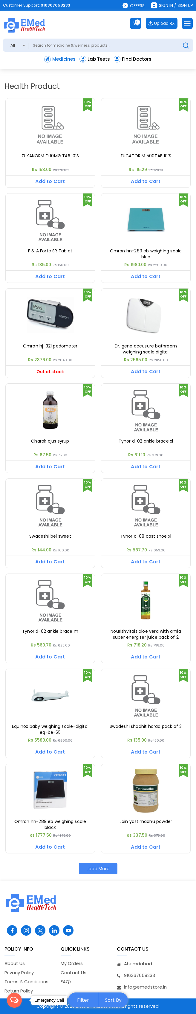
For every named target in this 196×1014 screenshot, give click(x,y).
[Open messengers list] (14, 1000)
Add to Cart (50, 181)
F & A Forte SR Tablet (50, 251)
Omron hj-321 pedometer (50, 346)
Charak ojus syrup (50, 441)
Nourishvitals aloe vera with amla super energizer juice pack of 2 (146, 634)
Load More (98, 868)
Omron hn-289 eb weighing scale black (50, 824)
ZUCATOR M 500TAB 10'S (145, 156)
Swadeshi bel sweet (50, 536)
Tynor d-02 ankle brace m (50, 631)
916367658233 (55, 5)
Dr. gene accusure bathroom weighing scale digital (146, 349)
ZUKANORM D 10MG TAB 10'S (50, 156)
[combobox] (15, 45)
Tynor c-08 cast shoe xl (146, 536)
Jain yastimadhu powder (146, 821)
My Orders (72, 963)
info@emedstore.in (145, 987)
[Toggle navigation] (187, 23)
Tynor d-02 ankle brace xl (146, 441)
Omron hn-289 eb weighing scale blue (146, 254)
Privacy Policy (19, 972)
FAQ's (67, 981)
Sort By (113, 1000)
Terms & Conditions (26, 981)
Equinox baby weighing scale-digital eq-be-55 (50, 729)
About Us (14, 963)
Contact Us (73, 972)
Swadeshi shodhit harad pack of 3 (146, 726)
